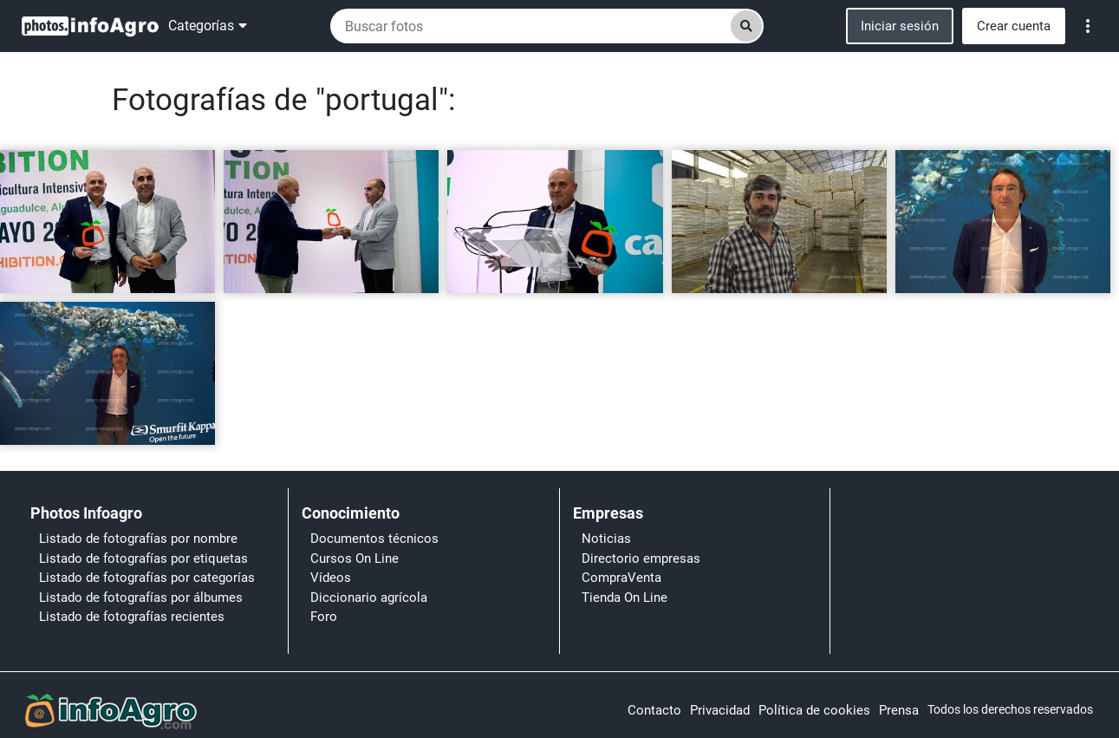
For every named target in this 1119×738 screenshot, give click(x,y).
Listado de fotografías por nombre (138, 538)
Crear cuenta (1014, 26)
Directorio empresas (641, 558)
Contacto (654, 710)
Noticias (606, 538)
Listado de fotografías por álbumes (141, 597)
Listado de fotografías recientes (131, 616)
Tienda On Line (624, 597)
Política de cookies (814, 710)
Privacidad (720, 710)
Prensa (899, 710)
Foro (323, 616)
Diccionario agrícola (368, 597)
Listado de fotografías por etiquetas (143, 558)
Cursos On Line (354, 558)
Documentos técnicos (374, 538)
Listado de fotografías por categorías (147, 577)
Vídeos (330, 577)
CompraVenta (621, 577)
